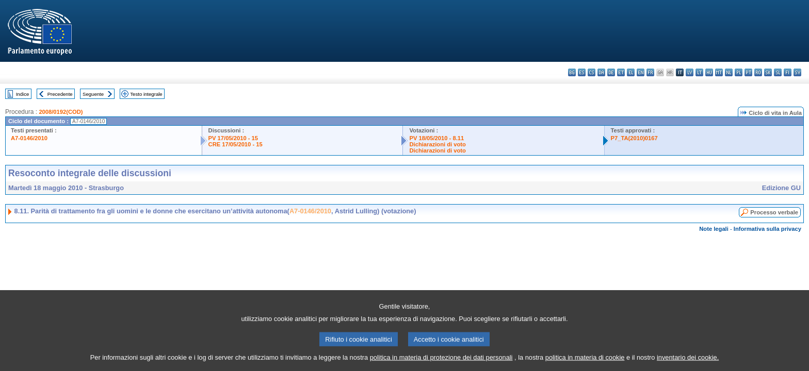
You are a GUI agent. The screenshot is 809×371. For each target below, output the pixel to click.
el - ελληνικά (631, 72)
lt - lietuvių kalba (699, 72)
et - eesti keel (621, 72)
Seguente (93, 94)
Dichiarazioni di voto (437, 144)
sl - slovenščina (778, 72)
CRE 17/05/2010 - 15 (235, 144)
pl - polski (738, 72)
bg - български (572, 72)
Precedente (60, 94)
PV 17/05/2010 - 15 (233, 138)
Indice (22, 94)
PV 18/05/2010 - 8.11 (436, 138)
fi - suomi (787, 72)
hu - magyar (709, 72)
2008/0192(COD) (61, 112)
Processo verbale (774, 212)
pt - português (748, 72)
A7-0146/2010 (29, 138)
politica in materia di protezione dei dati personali (441, 363)
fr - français (650, 72)
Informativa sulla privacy (767, 229)
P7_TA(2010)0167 (634, 138)
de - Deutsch (611, 72)
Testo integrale (146, 94)
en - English (640, 72)
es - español (582, 72)
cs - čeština (591, 72)
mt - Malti (719, 72)
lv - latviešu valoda (689, 72)
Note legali (714, 229)
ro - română (758, 72)
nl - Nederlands (729, 72)
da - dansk (601, 72)
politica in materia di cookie (585, 363)
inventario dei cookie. (688, 363)
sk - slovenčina (768, 72)
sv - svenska (797, 72)
